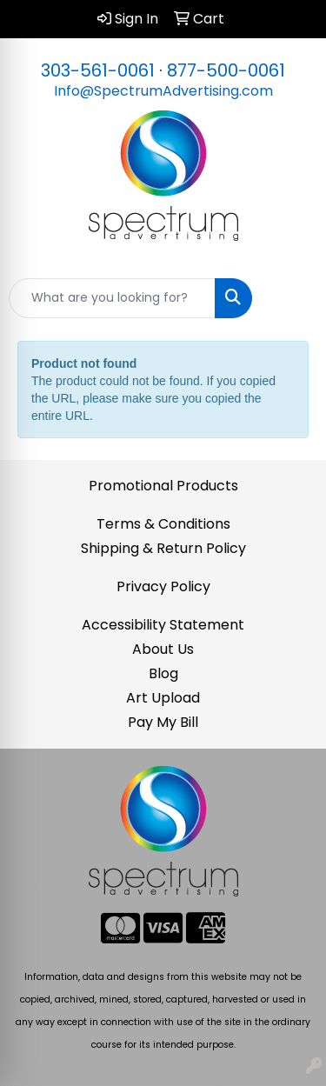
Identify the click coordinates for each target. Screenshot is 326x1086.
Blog (163, 673)
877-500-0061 (226, 70)
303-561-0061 (98, 70)
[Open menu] (291, 298)
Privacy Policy (163, 586)
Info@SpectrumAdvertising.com (163, 91)
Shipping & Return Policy (163, 548)
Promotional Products (163, 486)
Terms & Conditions (163, 524)
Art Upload (163, 698)
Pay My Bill (163, 722)
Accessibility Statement (163, 625)
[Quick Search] (112, 298)
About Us (163, 649)
